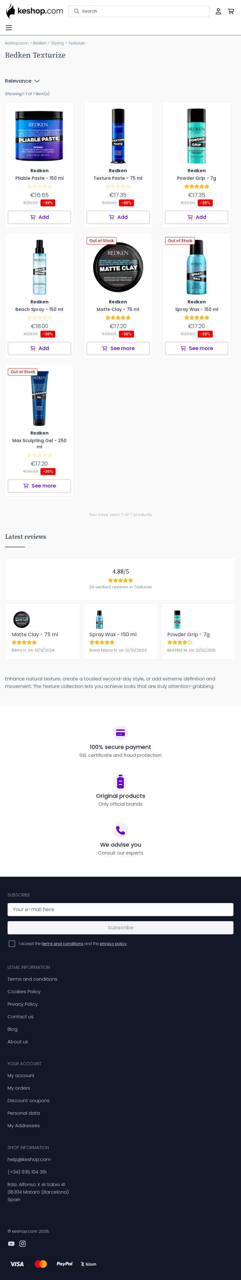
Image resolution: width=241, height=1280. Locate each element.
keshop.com (17, 43)
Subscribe (120, 927)
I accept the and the (73, 943)
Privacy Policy (23, 1004)
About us (18, 1041)
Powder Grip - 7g (188, 634)
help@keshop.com (29, 1159)
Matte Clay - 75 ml (35, 634)
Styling (57, 43)
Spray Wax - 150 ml (113, 634)
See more (118, 348)
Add (39, 217)
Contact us (21, 1016)
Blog (13, 1029)
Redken (40, 43)
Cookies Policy (24, 991)
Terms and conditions (32, 979)
